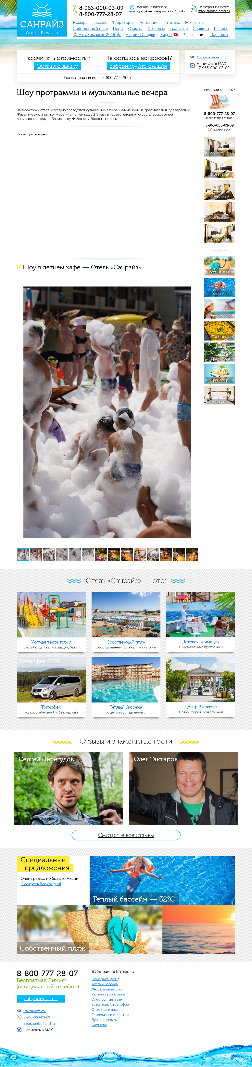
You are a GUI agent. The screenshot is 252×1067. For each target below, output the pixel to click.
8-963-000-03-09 (36, 1017)
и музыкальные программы (200, 644)
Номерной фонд (105, 979)
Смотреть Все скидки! (41, 884)
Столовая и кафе (105, 1010)
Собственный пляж (90, 29)
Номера (80, 22)
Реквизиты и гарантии (110, 1015)
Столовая (156, 29)
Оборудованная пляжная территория (126, 644)
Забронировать (40, 998)
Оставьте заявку (57, 66)
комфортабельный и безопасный (51, 709)
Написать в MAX (38, 1030)
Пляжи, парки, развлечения (200, 709)
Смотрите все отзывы (126, 835)
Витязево (171, 22)
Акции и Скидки (140, 35)
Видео (166, 35)
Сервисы (201, 29)
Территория (123, 22)
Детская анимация (107, 989)
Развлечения (194, 35)
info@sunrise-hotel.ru (214, 11)
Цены (118, 29)
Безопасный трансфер (110, 1005)
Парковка (219, 35)
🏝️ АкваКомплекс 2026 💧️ (97, 35)
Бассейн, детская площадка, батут (51, 644)
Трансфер (179, 29)
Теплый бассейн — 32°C (134, 899)
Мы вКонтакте (208, 57)
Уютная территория (108, 994)
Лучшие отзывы (105, 1020)
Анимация (149, 22)
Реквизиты (195, 22)
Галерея (221, 29)
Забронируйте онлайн (138, 66)
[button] (194, 280)
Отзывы (135, 29)
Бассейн (99, 22)
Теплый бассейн (105, 984)
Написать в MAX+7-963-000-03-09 (213, 65)
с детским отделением (126, 709)
